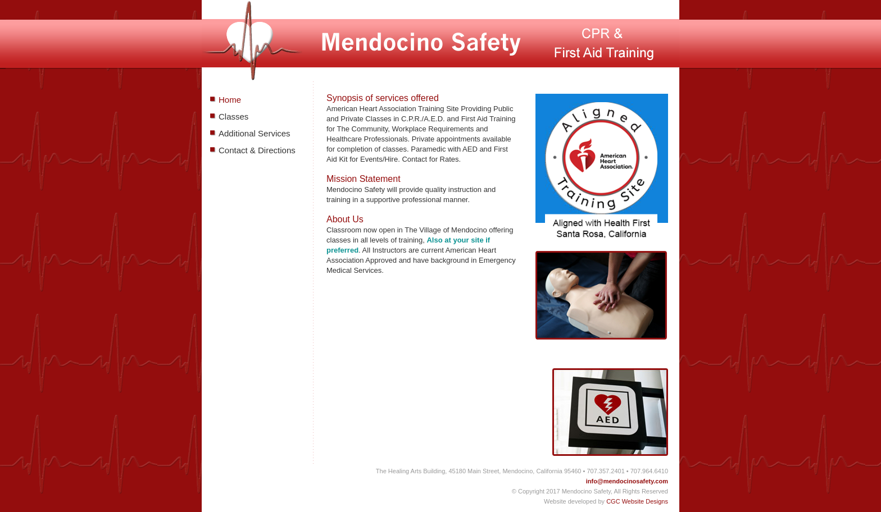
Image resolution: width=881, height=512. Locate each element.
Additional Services (254, 133)
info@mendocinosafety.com (627, 481)
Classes (233, 116)
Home (230, 99)
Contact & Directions (257, 150)
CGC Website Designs (637, 501)
